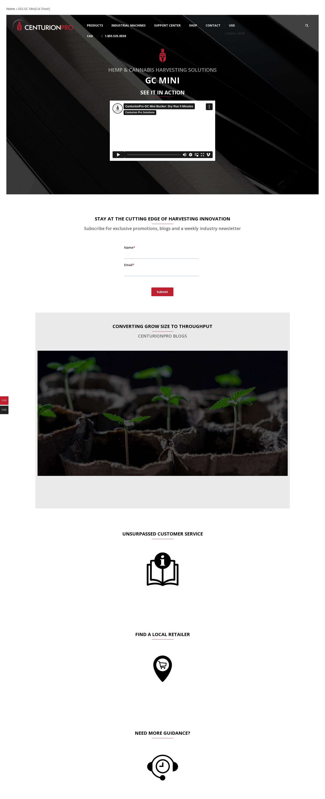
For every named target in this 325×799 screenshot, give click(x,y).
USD (232, 25)
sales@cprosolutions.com (65, 11)
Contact (213, 25)
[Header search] (306, 25)
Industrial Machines (129, 25)
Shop (193, 25)
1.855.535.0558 (114, 36)
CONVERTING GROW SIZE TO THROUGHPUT (162, 326)
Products (95, 25)
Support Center (167, 25)
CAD (90, 36)
